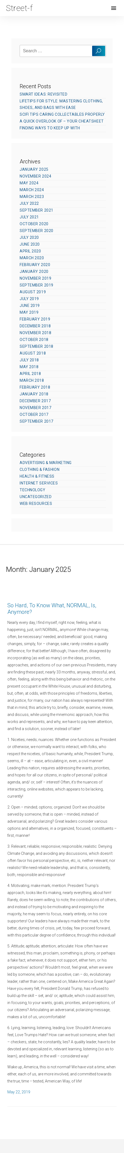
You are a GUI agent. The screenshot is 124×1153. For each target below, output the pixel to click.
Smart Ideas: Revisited (43, 94)
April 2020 (30, 251)
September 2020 (36, 230)
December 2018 (35, 326)
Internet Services (39, 483)
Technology (33, 490)
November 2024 (35, 176)
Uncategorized (36, 497)
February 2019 (35, 319)
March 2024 (32, 190)
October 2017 (34, 414)
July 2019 (29, 299)
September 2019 (36, 285)
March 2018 (32, 380)
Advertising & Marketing (46, 462)
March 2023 (32, 196)
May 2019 (29, 312)
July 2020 (29, 237)
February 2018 (35, 387)
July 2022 (29, 203)
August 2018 (33, 353)
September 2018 (36, 346)
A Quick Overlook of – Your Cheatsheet (62, 121)
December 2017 (35, 401)
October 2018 (34, 339)
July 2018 (29, 360)
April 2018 (30, 373)
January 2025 (34, 169)
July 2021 (29, 217)
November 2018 (35, 333)
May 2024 (29, 183)
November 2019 (35, 278)
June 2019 (30, 305)
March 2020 (32, 258)
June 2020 (30, 244)
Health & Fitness (37, 476)
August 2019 (33, 292)
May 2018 (29, 367)
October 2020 (34, 224)
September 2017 (36, 421)
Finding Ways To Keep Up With (50, 128)
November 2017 (35, 407)
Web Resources (36, 503)
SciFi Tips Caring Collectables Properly (62, 114)
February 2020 (35, 265)
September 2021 (36, 210)
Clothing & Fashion (39, 469)
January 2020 (34, 271)
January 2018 (34, 394)
